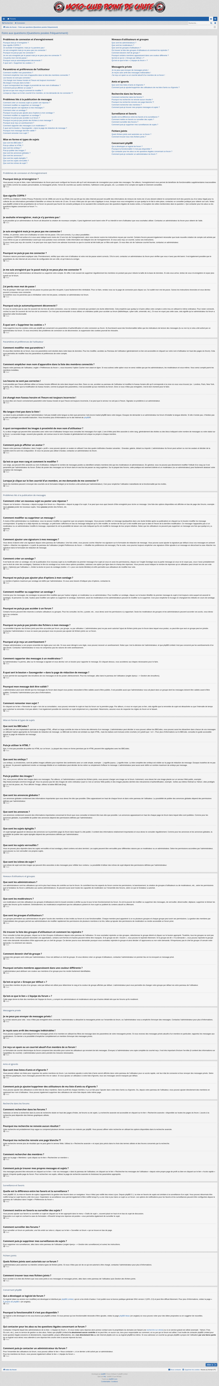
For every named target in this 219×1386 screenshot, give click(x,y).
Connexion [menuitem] (215, 19)
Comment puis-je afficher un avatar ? (18, 88)
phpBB (87, 417)
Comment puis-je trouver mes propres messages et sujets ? (136, 107)
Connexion (21, 23)
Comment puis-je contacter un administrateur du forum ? (134, 154)
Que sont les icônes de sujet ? (15, 163)
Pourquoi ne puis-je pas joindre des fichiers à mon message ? (28, 120)
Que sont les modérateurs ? (123, 45)
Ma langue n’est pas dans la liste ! (16, 83)
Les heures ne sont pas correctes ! (17, 78)
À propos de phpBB (11, 1302)
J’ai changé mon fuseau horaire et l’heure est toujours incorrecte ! (29, 80)
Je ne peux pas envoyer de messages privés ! (130, 70)
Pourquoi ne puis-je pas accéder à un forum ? (21, 118)
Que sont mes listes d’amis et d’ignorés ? (128, 85)
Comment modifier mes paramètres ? (18, 73)
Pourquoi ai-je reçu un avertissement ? (18, 123)
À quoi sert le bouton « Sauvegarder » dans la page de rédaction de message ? (35, 128)
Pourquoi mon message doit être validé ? (19, 131)
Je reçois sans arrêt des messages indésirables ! (131, 73)
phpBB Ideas (124, 1316)
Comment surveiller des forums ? (125, 122)
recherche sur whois (155, 1330)
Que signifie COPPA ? (12, 45)
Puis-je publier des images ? (14, 150)
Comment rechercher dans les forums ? (127, 97)
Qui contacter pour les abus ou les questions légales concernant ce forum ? (142, 151)
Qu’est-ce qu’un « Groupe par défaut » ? (128, 58)
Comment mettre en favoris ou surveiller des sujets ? (133, 119)
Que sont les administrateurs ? (124, 43)
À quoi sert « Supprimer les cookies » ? (19, 63)
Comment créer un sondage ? (15, 110)
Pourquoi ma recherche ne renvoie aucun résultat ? (132, 100)
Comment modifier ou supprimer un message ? (22, 105)
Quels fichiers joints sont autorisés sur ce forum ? (131, 134)
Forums (13, 19)
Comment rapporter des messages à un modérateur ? (24, 126)
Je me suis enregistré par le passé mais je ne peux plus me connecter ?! (32, 55)
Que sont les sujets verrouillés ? (16, 161)
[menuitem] (211, 19)
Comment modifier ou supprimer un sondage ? (22, 115)
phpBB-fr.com (113, 1379)
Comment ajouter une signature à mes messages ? (23, 108)
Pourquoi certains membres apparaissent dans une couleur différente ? (140, 55)
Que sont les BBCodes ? (13, 143)
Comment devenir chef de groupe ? (126, 53)
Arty (104, 1376)
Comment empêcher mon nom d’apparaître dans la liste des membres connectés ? (36, 75)
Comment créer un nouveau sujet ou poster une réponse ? (26, 103)
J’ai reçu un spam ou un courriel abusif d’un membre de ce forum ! (138, 75)
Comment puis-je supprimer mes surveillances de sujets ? (135, 125)
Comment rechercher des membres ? (127, 105)
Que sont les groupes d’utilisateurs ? (126, 48)
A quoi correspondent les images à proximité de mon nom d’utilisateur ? (32, 85)
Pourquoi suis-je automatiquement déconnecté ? (22, 60)
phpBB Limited (67, 1299)
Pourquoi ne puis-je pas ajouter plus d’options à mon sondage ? (28, 113)
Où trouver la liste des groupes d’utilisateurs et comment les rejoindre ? (140, 50)
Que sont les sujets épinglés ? (15, 158)
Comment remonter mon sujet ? (16, 133)
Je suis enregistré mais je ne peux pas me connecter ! (25, 50)
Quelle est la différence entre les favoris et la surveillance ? (135, 117)
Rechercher (8, 23)
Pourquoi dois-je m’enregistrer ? (16, 43)
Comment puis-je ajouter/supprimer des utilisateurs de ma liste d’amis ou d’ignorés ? (145, 87)
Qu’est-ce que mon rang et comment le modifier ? (23, 90)
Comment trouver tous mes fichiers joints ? (129, 137)
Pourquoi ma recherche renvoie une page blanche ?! (133, 102)
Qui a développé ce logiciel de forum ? (127, 146)
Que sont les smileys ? (12, 148)
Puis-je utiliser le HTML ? (13, 145)
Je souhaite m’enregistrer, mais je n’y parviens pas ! (24, 48)
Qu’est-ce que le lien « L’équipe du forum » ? (130, 60)
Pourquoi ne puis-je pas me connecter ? (19, 53)
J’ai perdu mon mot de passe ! (15, 58)
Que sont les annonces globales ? (16, 153)
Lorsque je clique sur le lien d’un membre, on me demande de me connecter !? (38, 93)
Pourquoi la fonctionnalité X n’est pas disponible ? (132, 149)
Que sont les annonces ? (13, 155)
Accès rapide (4, 19)
